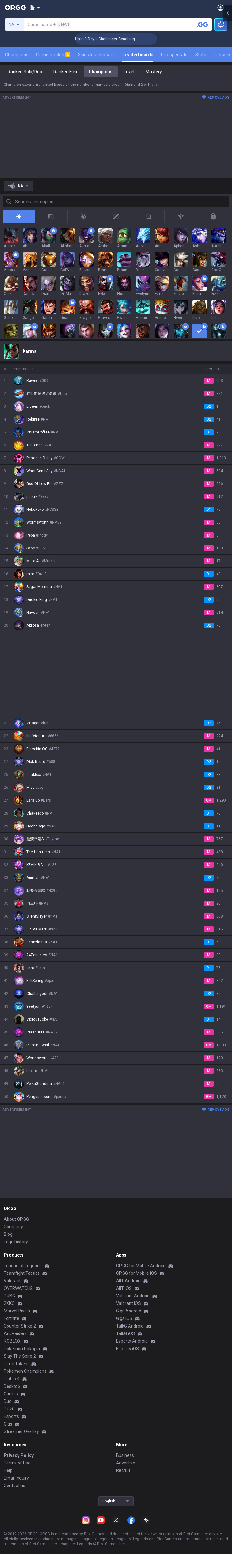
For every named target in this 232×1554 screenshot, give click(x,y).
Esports (11, 1416)
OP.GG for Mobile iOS (136, 1273)
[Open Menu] (220, 7)
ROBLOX (12, 1341)
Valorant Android (133, 1295)
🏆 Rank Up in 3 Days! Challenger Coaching (118, 39)
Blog (8, 1234)
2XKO (9, 1303)
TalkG (9, 1408)
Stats (200, 54)
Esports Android (132, 1341)
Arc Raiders (15, 1333)
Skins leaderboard (96, 54)
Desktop (12, 1386)
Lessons (223, 54)
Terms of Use (17, 1462)
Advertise (125, 1462)
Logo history (16, 1241)
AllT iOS (124, 1288)
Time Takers (16, 1363)
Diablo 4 (11, 1378)
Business (125, 1455)
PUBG (9, 1295)
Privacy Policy (19, 1455)
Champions (17, 54)
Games (11, 1393)
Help (8, 1470)
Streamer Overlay (21, 1431)
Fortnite (11, 1318)
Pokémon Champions (25, 1371)
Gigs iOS (124, 1318)
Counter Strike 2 (20, 1325)
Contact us (14, 1485)
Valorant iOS (128, 1303)
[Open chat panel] (227, 113)
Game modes (53, 54)
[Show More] (34, 7)
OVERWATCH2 (18, 1288)
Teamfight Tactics (22, 1273)
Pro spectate (174, 54)
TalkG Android (130, 1325)
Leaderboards (137, 54)
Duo (8, 1401)
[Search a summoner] (202, 24)
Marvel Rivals (17, 1310)
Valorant (12, 1280)
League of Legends (23, 1265)
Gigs (8, 1423)
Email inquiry (16, 1477)
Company (13, 1226)
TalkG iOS (125, 1333)
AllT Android (128, 1280)
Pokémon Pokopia (22, 1348)
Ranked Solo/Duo (25, 71)
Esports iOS (127, 1348)
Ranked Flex (65, 71)
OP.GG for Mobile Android (141, 1265)
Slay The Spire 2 (20, 1356)
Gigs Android (128, 1310)
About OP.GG (16, 1219)
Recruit (123, 1470)
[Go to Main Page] (15, 7)
